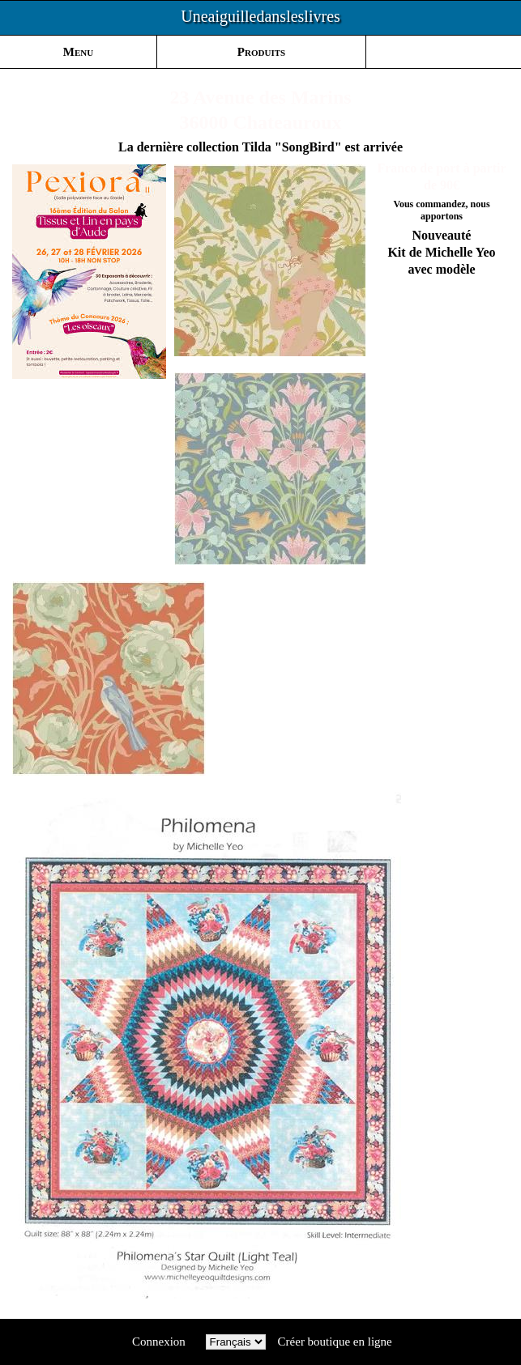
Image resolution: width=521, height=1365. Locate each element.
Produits (261, 51)
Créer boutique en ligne (335, 1341)
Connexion (158, 1341)
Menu (78, 51)
